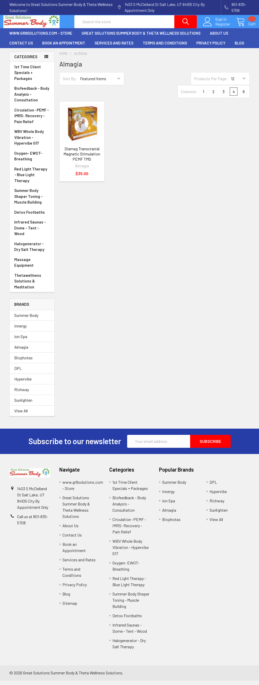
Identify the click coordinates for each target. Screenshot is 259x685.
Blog (239, 47)
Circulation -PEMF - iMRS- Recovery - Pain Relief (32, 120)
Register (216, 27)
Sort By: (70, 83)
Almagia (21, 351)
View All (21, 415)
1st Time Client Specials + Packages (27, 77)
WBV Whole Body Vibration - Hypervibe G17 (29, 142)
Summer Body (26, 319)
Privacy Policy (210, 47)
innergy (20, 330)
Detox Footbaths (32, 217)
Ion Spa (20, 340)
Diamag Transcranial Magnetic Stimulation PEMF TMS (81, 158)
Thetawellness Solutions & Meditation (32, 286)
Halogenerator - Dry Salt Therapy (32, 251)
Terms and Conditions (165, 47)
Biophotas (23, 362)
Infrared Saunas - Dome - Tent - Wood (32, 232)
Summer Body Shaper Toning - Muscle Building (32, 201)
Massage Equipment (32, 267)
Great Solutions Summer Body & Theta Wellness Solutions (141, 37)
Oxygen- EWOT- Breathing (32, 161)
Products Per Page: (211, 83)
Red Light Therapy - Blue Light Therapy (32, 179)
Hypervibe (23, 383)
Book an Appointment (63, 47)
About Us (219, 37)
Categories (25, 61)
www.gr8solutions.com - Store (40, 37)
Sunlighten (23, 404)
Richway (21, 393)
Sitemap (69, 607)
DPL (18, 372)
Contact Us (21, 47)
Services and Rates (114, 47)
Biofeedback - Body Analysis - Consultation (32, 99)
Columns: (189, 96)
